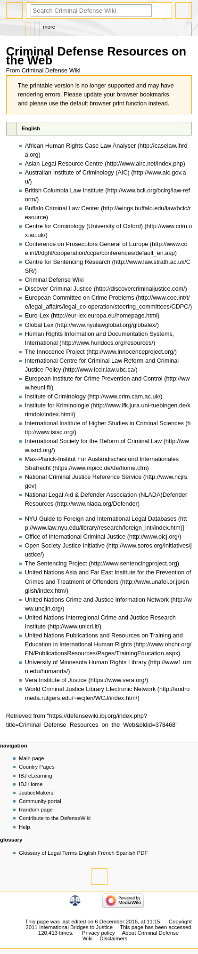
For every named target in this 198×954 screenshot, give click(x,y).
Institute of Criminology (55, 396)
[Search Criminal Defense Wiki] (91, 10)
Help (24, 827)
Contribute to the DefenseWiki (55, 818)
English (31, 128)
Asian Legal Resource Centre (64, 163)
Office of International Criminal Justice (75, 536)
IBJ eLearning (35, 776)
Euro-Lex (37, 315)
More (49, 27)
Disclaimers (113, 938)
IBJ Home (30, 784)
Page (28, 27)
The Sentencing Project (56, 563)
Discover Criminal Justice (58, 289)
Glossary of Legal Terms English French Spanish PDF (83, 853)
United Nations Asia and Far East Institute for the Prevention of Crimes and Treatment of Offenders (108, 577)
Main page (31, 758)
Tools (188, 27)
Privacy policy (98, 933)
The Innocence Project (55, 352)
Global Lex (39, 325)
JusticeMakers (36, 792)
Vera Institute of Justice (56, 680)
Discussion (37, 27)
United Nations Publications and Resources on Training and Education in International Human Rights (104, 640)
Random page (36, 809)
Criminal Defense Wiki (54, 280)
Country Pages (37, 767)
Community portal (40, 801)
